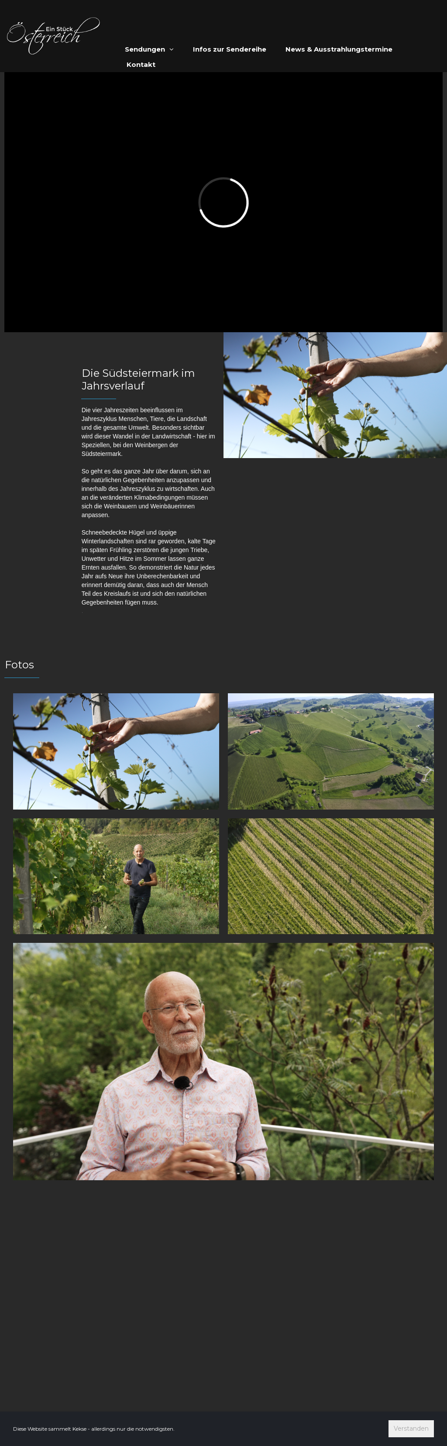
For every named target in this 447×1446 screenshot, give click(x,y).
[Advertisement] (223, 1307)
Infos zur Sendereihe (229, 49)
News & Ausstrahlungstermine (338, 49)
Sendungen (149, 49)
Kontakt (141, 64)
